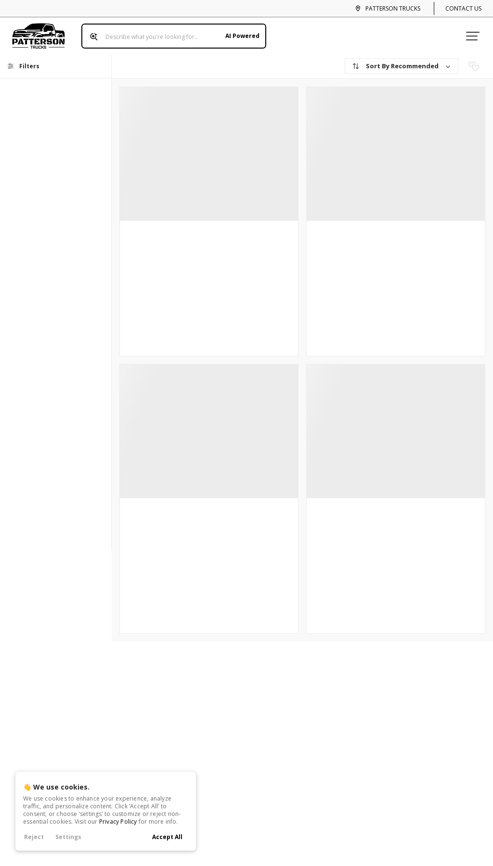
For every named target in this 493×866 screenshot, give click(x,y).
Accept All (167, 837)
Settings (68, 837)
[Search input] (170, 32)
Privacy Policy (118, 821)
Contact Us (463, 8)
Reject (34, 837)
